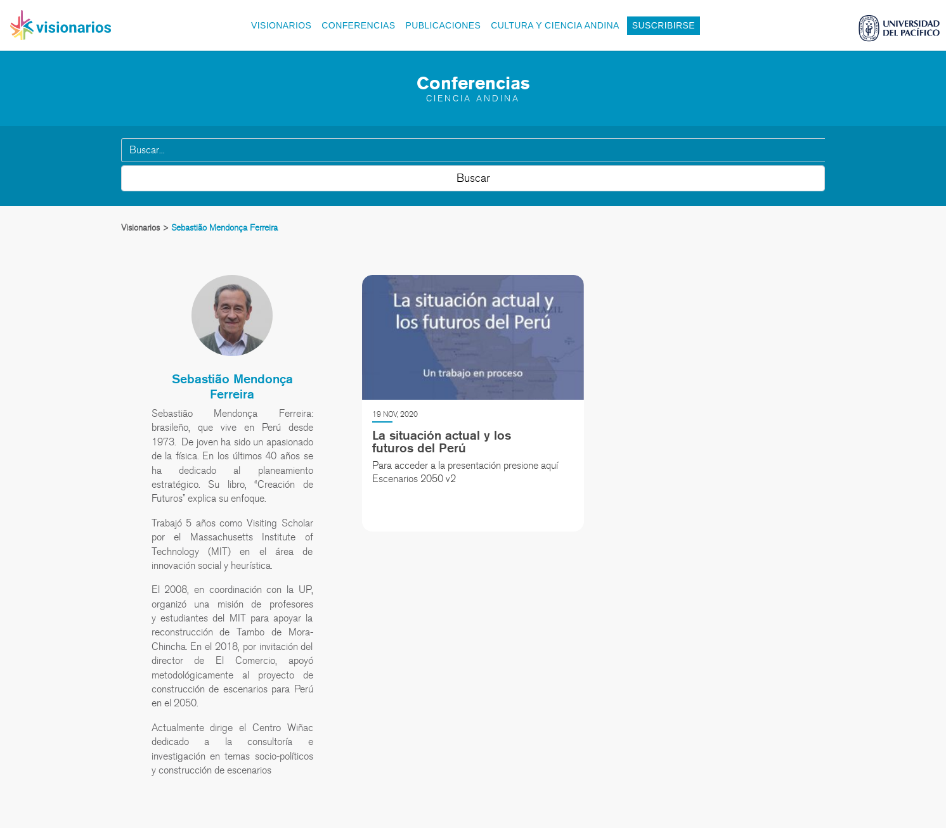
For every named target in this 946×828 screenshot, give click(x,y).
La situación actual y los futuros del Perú (441, 441)
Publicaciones (443, 25)
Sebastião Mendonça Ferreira (232, 386)
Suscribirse (663, 25)
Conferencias (358, 25)
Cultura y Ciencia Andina (555, 25)
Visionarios (281, 25)
